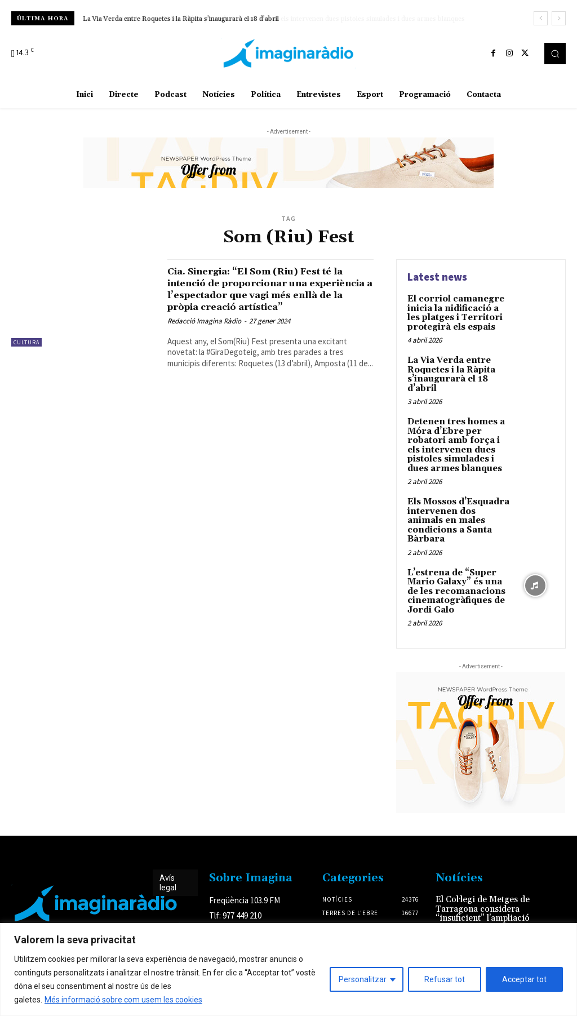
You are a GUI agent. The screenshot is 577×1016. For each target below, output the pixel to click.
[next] (559, 18)
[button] (555, 53)
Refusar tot (444, 979)
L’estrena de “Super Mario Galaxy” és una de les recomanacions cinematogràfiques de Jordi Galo (453, 569)
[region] (288, 969)
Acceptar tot (524, 979)
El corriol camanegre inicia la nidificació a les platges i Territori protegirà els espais (458, 312)
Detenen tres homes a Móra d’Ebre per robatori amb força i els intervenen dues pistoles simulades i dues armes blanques (457, 438)
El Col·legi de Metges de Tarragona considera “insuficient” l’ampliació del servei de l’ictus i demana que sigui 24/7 (480, 893)
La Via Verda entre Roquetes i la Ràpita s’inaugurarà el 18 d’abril (181, 19)
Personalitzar (363, 979)
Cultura (26, 342)
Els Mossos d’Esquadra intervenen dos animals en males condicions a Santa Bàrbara (456, 506)
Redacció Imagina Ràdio (204, 333)
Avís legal (167, 859)
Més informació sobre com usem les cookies (123, 999)
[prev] (541, 18)
